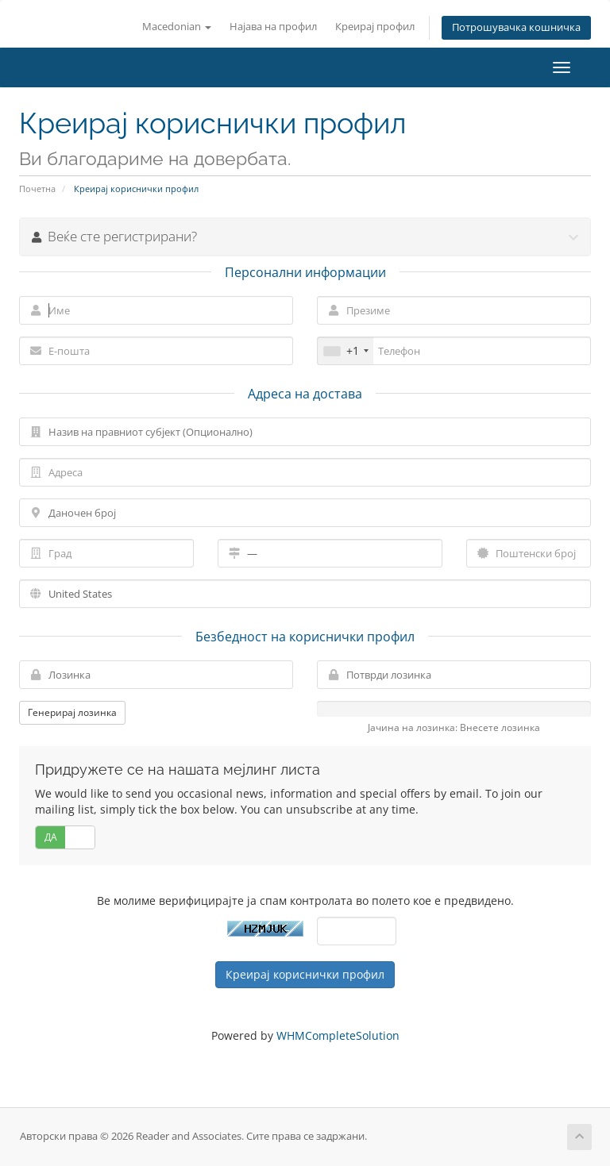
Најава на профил (273, 26)
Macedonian (176, 26)
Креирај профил (375, 26)
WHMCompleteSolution (338, 1035)
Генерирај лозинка (72, 712)
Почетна (37, 188)
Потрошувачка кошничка (516, 27)
